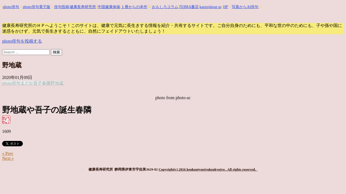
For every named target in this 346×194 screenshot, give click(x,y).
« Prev (7, 153)
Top (333, 181)
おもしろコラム (165, 7)
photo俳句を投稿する (22, 41)
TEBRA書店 (189, 7)
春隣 (46, 83)
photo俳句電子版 (36, 7)
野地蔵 (57, 83)
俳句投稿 (61, 7)
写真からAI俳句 (245, 7)
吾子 (37, 83)
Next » (8, 158)
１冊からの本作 (134, 7)
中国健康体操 (109, 7)
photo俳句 (11, 7)
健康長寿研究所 (83, 7)
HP (225, 7)
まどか (26, 83)
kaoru (203, 7)
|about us (215, 7)
